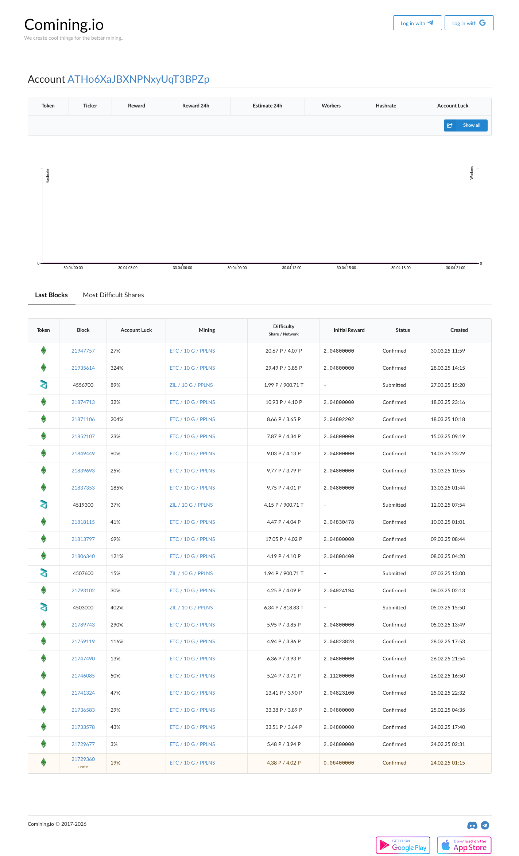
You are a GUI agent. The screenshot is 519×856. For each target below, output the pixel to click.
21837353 (83, 488)
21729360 (83, 759)
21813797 (83, 539)
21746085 (83, 676)
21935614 (83, 368)
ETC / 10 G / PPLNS (192, 351)
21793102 (83, 590)
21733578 (83, 727)
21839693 (83, 471)
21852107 (83, 436)
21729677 (83, 744)
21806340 (83, 556)
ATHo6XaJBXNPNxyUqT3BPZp (138, 79)
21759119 (83, 641)
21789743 (83, 625)
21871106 (83, 419)
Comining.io (64, 25)
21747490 (83, 658)
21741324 (83, 693)
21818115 (83, 522)
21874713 (83, 402)
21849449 (83, 453)
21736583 (83, 710)
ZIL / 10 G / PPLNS (191, 385)
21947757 (83, 351)
